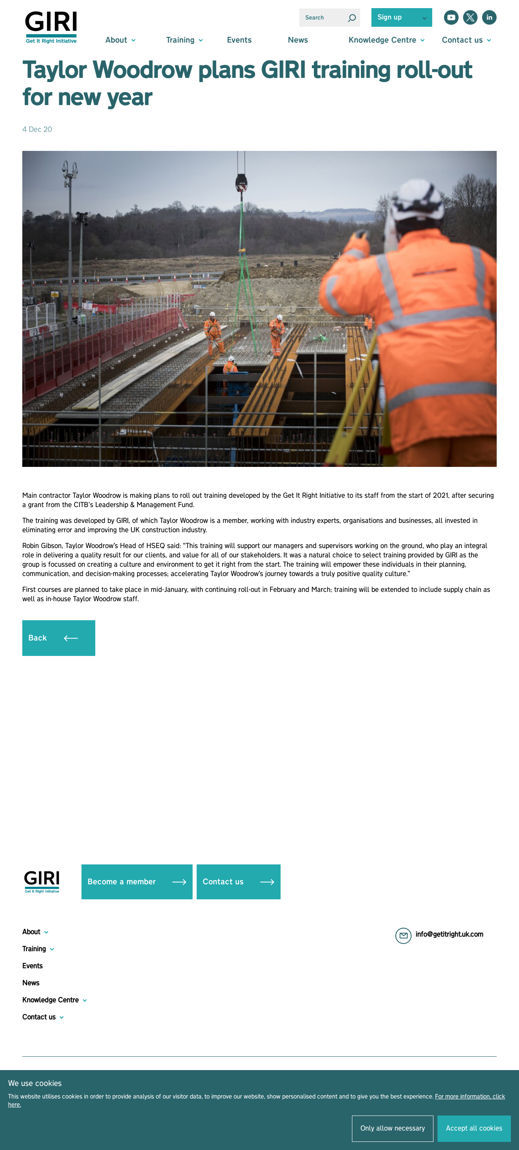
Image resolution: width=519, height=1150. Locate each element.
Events (239, 40)
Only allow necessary (392, 1128)
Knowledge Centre (50, 1000)
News (298, 40)
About (31, 932)
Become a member (137, 882)
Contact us (239, 882)
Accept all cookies (474, 1128)
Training (34, 949)
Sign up (389, 17)
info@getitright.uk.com (449, 934)
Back (53, 638)
